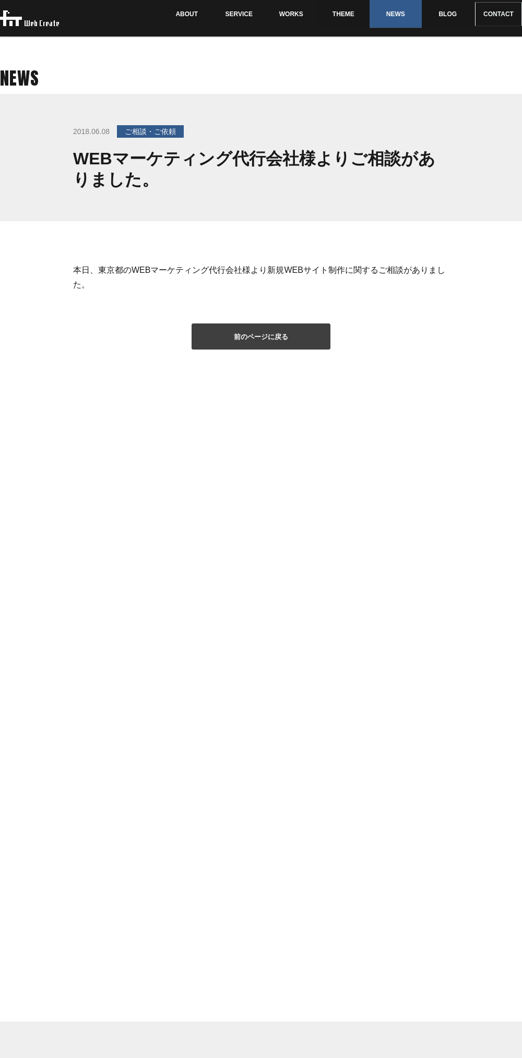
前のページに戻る (261, 337)
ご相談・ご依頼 (150, 131)
